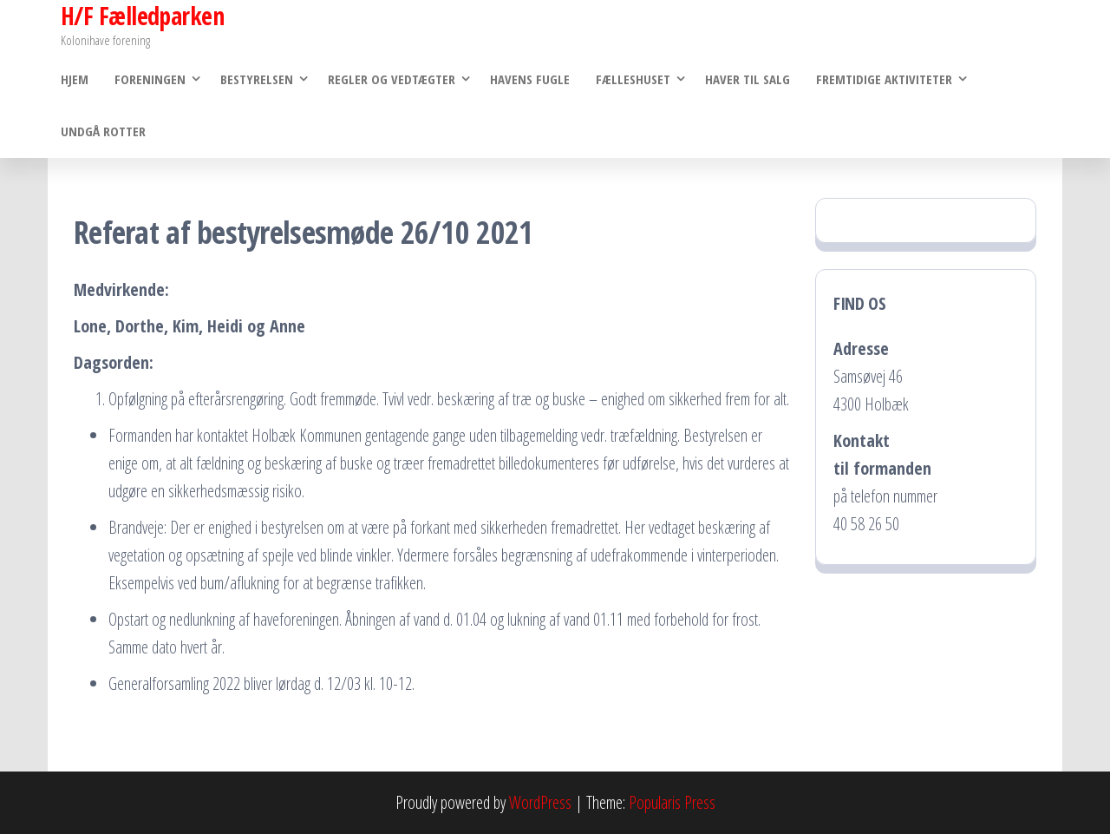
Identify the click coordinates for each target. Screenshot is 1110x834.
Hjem (74, 79)
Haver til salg (747, 79)
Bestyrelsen (256, 79)
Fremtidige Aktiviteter (884, 79)
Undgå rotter (103, 131)
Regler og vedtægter (391, 79)
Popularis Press (672, 802)
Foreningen (150, 79)
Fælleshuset (633, 79)
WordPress (540, 802)
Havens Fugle (530, 79)
